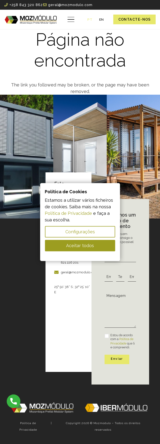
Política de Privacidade (68, 213)
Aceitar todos (80, 245)
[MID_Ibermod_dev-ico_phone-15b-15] (13, 401)
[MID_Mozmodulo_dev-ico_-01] (30, 19)
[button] (71, 19)
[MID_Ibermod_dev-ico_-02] (116, 407)
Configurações (80, 231)
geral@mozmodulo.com (79, 272)
